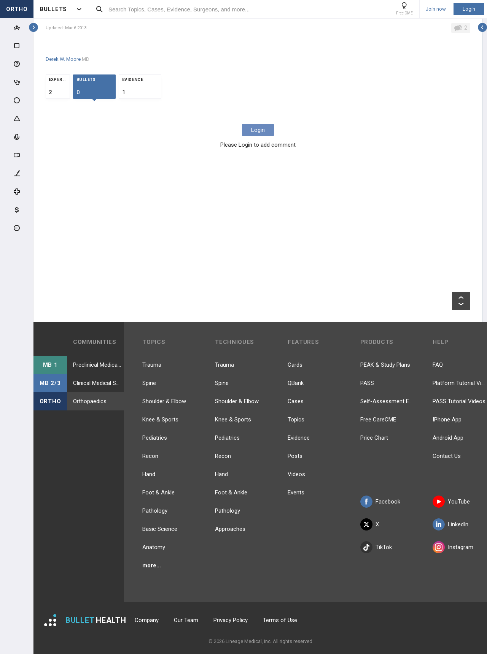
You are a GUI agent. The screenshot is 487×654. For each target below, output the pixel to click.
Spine (149, 383)
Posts (295, 456)
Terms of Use (280, 620)
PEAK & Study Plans (385, 364)
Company (147, 620)
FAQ (438, 364)
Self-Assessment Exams (387, 401)
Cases (296, 401)
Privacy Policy (230, 620)
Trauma (151, 364)
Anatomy (153, 547)
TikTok (376, 547)
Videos (296, 474)
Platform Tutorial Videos (460, 383)
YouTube (451, 502)
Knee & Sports (160, 419)
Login (469, 9)
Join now (436, 9)
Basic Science (159, 529)
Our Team (186, 620)
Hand (148, 474)
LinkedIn (450, 524)
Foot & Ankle (158, 492)
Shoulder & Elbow (164, 401)
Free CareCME (378, 419)
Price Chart (374, 437)
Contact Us (447, 456)
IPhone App (447, 419)
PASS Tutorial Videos (459, 401)
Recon (150, 456)
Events (296, 492)
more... (151, 565)
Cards (295, 364)
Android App (448, 437)
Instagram (453, 547)
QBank (296, 383)
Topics (296, 419)
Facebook (380, 502)
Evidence (299, 437)
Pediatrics (154, 437)
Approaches (230, 529)
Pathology (154, 510)
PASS (367, 383)
